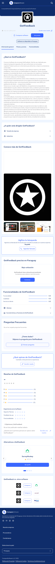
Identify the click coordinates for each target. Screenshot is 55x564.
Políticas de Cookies (21, 561)
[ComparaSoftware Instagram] (13, 521)
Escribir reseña (27, 364)
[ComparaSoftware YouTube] (6, 521)
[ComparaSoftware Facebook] (10, 521)
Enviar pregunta (27, 345)
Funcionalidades (34, 47)
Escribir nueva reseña (46, 31)
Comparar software (20, 35)
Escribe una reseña (45, 432)
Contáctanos (27, 538)
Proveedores (27, 533)
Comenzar (27, 280)
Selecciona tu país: (8, 545)
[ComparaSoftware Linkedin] (3, 521)
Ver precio (37, 35)
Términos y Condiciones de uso (36, 561)
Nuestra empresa (27, 527)
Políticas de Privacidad (8, 561)
